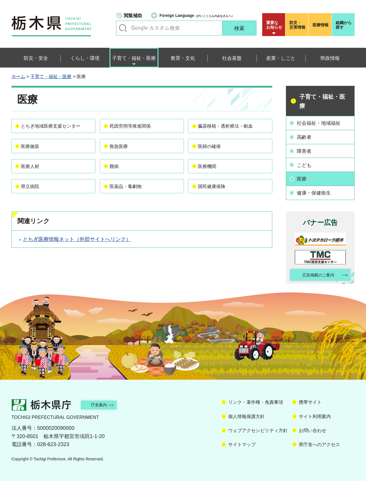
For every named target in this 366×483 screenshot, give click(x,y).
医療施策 (33, 158)
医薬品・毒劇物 (130, 205)
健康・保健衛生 (316, 190)
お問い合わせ (312, 432)
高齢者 (305, 136)
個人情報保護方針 (246, 418)
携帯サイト (310, 404)
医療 (303, 177)
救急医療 (122, 158)
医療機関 (210, 182)
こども (305, 163)
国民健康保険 (215, 205)
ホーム (18, 76)
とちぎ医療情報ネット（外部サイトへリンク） (77, 260)
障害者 (305, 150)
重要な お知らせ (274, 24)
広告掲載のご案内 (315, 273)
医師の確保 (213, 158)
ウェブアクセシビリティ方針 (258, 432)
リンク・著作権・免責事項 (255, 404)
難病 (117, 182)
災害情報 (298, 24)
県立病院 (33, 205)
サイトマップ (242, 446)
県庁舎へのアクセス (319, 446)
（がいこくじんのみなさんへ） (197, 15)
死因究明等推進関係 (135, 127)
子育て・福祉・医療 (50, 76)
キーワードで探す (123, 28)
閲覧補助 (133, 15)
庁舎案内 (104, 406)
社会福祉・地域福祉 (321, 123)
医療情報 (321, 25)
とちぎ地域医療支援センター (54, 131)
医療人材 (33, 182)
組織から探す (344, 24)
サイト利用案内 (315, 418)
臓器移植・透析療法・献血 (231, 127)
